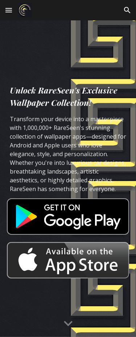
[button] (8, 10)
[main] (68, 138)
